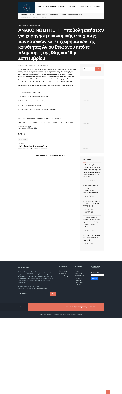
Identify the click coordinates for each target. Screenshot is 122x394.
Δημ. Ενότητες (51, 6)
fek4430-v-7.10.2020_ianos (25, 128)
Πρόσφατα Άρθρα (89, 82)
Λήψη (29, 126)
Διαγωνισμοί (24, 13)
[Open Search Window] (100, 13)
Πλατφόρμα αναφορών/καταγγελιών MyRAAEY (71, 13)
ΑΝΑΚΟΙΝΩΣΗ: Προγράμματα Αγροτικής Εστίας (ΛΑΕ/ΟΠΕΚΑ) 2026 (91, 197)
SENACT (32, 13)
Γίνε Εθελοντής (54, 13)
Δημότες (62, 6)
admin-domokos (44, 65)
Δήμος (40, 6)
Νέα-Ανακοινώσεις (28, 23)
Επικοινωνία (36, 16)
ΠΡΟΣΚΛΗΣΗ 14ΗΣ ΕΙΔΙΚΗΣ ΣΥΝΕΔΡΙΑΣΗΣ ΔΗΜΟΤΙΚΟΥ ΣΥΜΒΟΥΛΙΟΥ (70, 146)
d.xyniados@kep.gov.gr (66, 123)
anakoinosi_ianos (22, 126)
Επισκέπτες (72, 6)
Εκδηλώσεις (62, 349)
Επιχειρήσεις (84, 6)
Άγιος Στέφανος (23, 139)
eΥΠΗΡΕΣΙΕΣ (95, 6)
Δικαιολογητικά (79, 352)
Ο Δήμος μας (63, 347)
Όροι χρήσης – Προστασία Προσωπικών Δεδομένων (71, 390)
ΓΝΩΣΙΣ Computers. (92, 383)
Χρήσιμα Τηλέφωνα (25, 16)
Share (21, 133)
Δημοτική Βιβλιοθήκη (42, 13)
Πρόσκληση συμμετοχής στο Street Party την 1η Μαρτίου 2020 (92, 313)
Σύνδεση (44, 16)
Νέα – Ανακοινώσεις (48, 390)
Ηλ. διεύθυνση (95, 349)
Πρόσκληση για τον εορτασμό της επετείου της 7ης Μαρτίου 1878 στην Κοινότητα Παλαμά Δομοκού (91, 298)
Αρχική (19, 23)
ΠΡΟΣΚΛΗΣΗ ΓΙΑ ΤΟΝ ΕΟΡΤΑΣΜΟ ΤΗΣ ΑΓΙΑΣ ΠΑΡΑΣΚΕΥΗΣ (91, 279)
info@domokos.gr (41, 365)
